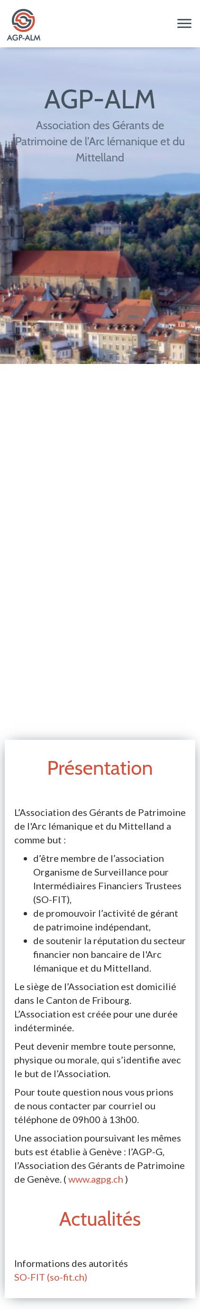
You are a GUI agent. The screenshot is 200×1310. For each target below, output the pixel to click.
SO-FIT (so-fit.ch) (50, 1277)
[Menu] (184, 24)
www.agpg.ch (95, 1179)
